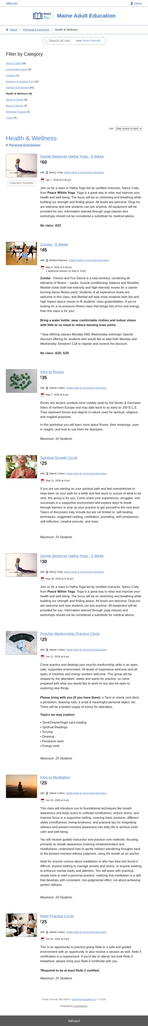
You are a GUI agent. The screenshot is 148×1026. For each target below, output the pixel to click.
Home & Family (14, 99)
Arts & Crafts (13, 63)
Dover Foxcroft (91, 40)
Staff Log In (74, 1020)
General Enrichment (17, 87)
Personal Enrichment (36, 29)
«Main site (11, 3)
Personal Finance (16, 111)
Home (13, 29)
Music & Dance (14, 105)
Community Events (17, 69)
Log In (138, 3)
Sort (111, 128)
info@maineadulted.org (84, 999)
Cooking (10, 75)
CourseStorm (80, 1006)
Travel (9, 117)
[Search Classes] (60, 40)
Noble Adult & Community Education (84, 172)
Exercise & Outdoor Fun (19, 81)
